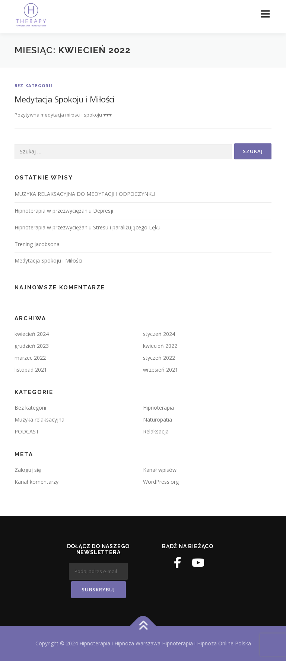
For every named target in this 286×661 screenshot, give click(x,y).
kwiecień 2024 (32, 333)
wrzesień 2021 (160, 369)
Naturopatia (157, 419)
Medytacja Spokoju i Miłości (65, 99)
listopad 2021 (31, 369)
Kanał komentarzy (36, 481)
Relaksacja (156, 431)
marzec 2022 (30, 357)
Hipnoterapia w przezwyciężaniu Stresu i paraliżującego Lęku (88, 227)
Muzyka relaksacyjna (39, 419)
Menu (264, 13)
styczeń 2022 (159, 357)
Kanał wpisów (160, 469)
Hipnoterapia (158, 407)
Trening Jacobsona (37, 244)
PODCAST (27, 431)
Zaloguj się (28, 469)
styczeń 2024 (159, 333)
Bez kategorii (34, 85)
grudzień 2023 (32, 345)
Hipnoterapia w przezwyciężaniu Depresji (64, 210)
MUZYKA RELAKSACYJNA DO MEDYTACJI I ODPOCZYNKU (85, 193)
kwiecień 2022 (160, 345)
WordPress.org (161, 481)
